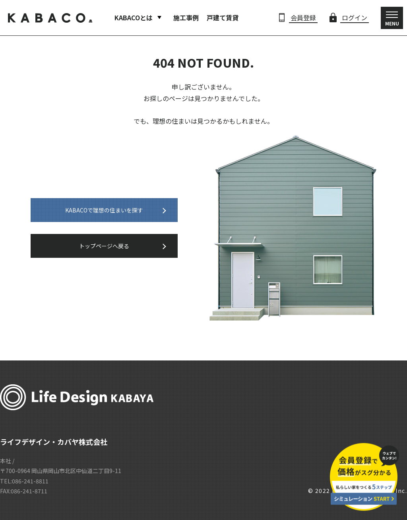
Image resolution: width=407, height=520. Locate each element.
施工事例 (186, 17)
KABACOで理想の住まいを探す (104, 210)
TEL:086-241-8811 (24, 481)
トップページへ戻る (104, 246)
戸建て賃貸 (222, 17)
